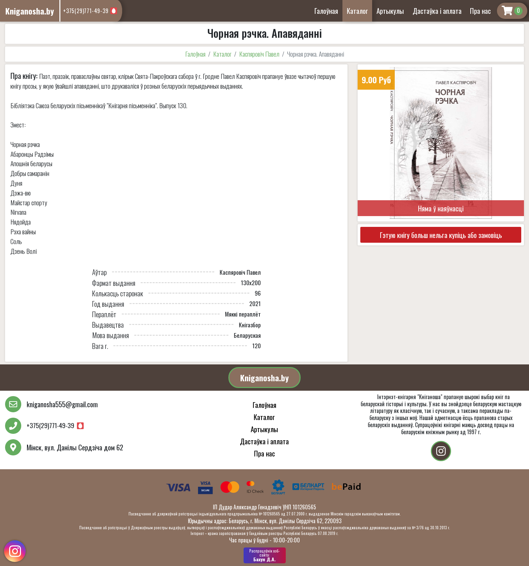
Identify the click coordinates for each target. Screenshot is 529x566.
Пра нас (480, 10)
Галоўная (326, 10)
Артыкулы (390, 10)
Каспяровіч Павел (259, 54)
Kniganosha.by (264, 377)
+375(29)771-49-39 (86, 11)
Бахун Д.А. (264, 555)
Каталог (357, 10)
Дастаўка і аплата (437, 10)
